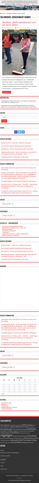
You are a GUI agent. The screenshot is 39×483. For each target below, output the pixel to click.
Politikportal (4, 406)
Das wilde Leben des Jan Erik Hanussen (20, 193)
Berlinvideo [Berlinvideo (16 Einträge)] (31, 427)
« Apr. (3, 394)
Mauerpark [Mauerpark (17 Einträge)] (13, 438)
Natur (24, 28)
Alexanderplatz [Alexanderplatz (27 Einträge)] (4, 425)
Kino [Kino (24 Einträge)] (25, 436)
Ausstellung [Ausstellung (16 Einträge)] (19, 425)
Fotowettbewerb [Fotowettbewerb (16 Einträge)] (30, 431)
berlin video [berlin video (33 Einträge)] (24, 427)
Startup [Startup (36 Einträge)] (13, 442)
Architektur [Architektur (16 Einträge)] (13, 425)
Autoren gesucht (5, 456)
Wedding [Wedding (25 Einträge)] (24, 442)
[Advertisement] (19, 288)
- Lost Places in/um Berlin (8, 231)
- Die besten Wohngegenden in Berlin (12, 226)
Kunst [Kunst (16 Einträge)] (1, 438)
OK (33, 4)
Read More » (6, 92)
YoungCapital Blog (6, 409)
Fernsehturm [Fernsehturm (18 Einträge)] (3, 431)
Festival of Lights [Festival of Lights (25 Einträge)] (12, 431)
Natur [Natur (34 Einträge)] (31, 438)
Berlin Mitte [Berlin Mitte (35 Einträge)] (15, 427)
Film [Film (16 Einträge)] (19, 431)
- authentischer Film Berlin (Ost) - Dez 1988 (13, 228)
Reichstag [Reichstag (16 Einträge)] (2, 442)
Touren (2, 462)
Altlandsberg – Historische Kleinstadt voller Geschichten (17, 149)
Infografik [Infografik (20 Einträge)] (15, 436)
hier (17, 102)
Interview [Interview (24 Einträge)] (21, 436)
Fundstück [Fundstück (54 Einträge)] (15, 433)
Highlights (3, 459)
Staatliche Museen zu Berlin (9, 407)
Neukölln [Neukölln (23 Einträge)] (35, 438)
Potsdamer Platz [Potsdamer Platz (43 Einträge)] (16, 440)
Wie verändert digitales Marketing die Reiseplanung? (16, 146)
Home (2, 13)
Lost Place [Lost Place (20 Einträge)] (6, 438)
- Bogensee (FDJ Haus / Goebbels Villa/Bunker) (15, 234)
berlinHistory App (6, 403)
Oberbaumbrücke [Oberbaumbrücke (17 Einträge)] (5, 440)
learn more (26, 4)
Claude (3, 181)
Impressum (3, 469)
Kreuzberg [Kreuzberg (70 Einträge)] (31, 436)
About (2, 450)
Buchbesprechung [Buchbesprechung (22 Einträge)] (21, 429)
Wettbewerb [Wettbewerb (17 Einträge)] (30, 442)
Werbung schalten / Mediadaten (9, 452)
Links (1, 466)
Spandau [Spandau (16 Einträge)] (8, 442)
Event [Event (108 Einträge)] (33, 429)
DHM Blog (4, 404)
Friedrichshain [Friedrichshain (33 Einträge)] (5, 433)
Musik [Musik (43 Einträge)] (26, 438)
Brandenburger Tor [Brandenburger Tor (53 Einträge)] (8, 429)
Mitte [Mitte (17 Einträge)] (17, 438)
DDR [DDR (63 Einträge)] (28, 429)
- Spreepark (5, 232)
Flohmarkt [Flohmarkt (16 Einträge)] (23, 431)
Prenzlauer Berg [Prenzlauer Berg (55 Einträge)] (29, 440)
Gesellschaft (19, 28)
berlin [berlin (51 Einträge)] (24, 425)
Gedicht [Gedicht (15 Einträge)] (21, 433)
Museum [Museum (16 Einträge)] (21, 438)
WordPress (16, 475)
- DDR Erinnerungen (7, 229)
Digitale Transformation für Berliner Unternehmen (22, 181)
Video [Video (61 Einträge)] (18, 442)
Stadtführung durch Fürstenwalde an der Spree (14, 157)
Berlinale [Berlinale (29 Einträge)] (30, 425)
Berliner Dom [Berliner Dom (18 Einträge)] (7, 427)
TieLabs (30, 475)
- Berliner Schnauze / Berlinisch (10, 235)
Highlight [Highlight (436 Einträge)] (6, 435)
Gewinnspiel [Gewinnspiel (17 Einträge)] (26, 433)
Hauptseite (33, 107)
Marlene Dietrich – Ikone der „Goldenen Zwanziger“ (16, 143)
